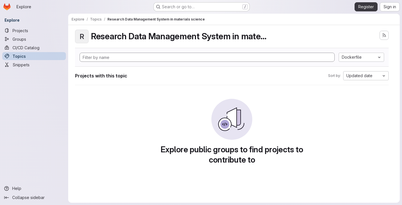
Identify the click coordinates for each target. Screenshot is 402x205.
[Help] (34, 188)
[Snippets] (34, 65)
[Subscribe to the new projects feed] (384, 35)
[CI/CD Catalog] (34, 48)
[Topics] (34, 56)
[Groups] (34, 39)
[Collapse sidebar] (34, 198)
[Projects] (34, 30)
